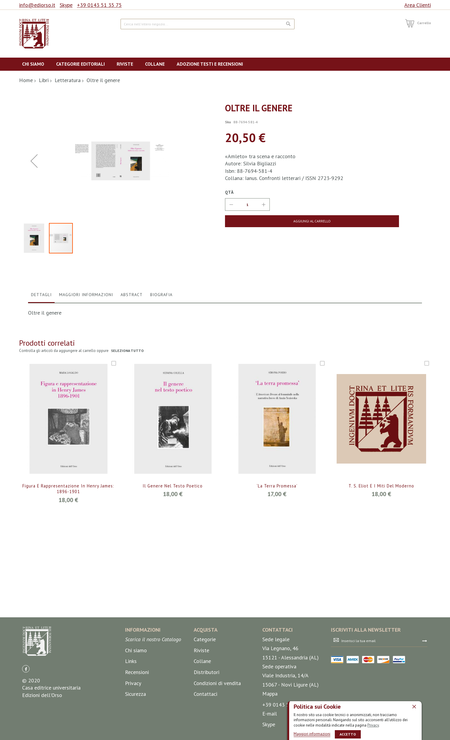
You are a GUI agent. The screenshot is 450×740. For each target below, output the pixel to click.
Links (131, 697)
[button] (35, 362)
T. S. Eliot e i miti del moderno (381, 610)
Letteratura (68, 80)
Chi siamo (136, 686)
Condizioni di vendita (217, 719)
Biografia (161, 419)
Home (26, 80)
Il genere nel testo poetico (173, 610)
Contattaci (205, 730)
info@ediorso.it (37, 4)
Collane (202, 697)
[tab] (41, 420)
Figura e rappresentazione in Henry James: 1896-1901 (68, 613)
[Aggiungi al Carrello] (272, 221)
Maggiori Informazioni (86, 419)
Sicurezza (135, 730)
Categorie (205, 676)
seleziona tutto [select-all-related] (128, 475)
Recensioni (137, 708)
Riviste (201, 686)
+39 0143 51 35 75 (99, 4)
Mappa (270, 730)
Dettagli (41, 419)
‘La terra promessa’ (277, 610)
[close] (414, 706)
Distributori (206, 708)
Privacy (373, 724)
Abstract (132, 419)
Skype (66, 4)
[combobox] (208, 24)
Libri (44, 80)
